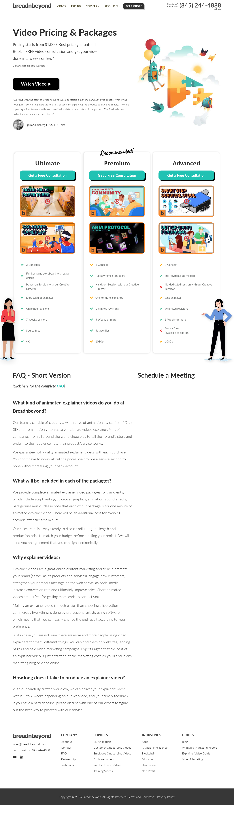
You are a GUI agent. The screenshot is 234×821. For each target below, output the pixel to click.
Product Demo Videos (107, 765)
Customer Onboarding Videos (112, 747)
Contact (66, 747)
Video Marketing (192, 759)
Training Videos (103, 771)
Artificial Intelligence (154, 747)
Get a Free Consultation (47, 175)
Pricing (76, 6)
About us (66, 741)
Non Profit (148, 771)
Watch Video (36, 83)
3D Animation (102, 741)
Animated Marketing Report (199, 747)
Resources (111, 6)
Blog (185, 741)
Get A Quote (134, 6)
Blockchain (149, 753)
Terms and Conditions (142, 797)
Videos (61, 6)
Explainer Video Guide (196, 753)
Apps (145, 741)
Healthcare (149, 765)
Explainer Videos (104, 759)
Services (91, 6)
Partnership (68, 759)
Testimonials (69, 765)
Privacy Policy (166, 797)
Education (148, 759)
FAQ (60, 386)
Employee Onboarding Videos (112, 753)
